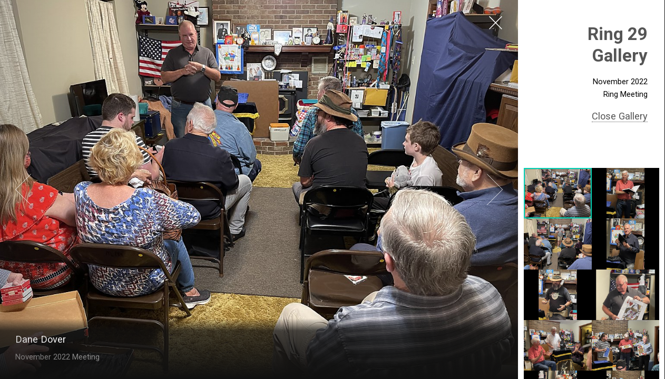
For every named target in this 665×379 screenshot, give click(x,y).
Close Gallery (620, 116)
